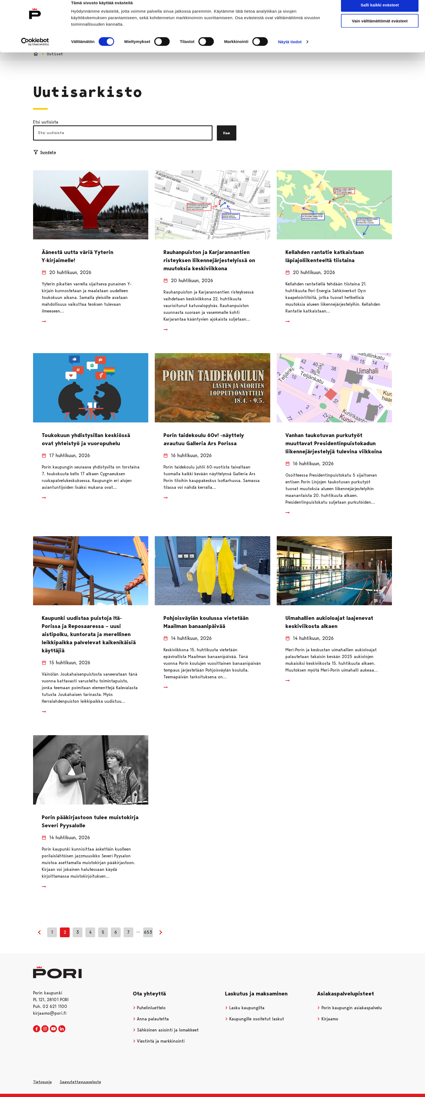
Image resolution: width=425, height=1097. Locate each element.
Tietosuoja (42, 1081)
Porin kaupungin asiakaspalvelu (349, 1007)
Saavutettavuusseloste (80, 1081)
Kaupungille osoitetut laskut (254, 1018)
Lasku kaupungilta (245, 1007)
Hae (226, 133)
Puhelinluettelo (149, 1007)
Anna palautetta (151, 1018)
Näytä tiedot (290, 50)
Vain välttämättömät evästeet (380, 29)
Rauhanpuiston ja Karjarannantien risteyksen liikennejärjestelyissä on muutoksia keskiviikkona (209, 260)
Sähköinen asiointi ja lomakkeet (166, 1030)
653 (148, 932)
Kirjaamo (327, 1018)
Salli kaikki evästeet (380, 13)
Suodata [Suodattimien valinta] (45, 152)
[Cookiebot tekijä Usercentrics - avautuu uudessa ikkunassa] (35, 50)
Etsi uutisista (45, 122)
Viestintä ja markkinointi (159, 1041)
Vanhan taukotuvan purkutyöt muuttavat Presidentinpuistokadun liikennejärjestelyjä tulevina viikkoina (333, 443)
